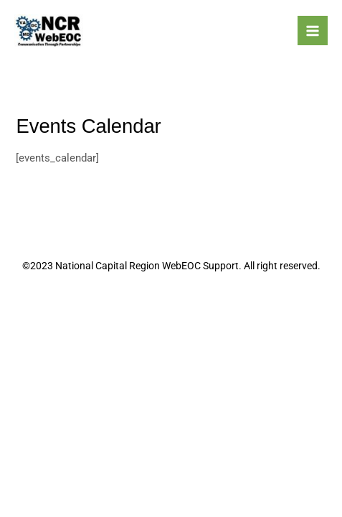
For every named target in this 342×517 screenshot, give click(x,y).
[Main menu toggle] (313, 31)
